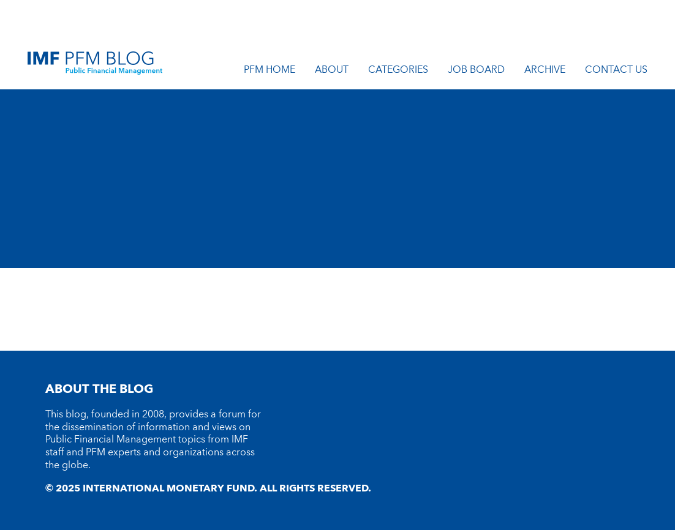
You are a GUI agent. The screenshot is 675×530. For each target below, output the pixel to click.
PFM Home (269, 71)
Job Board (476, 71)
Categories (398, 71)
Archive (544, 71)
